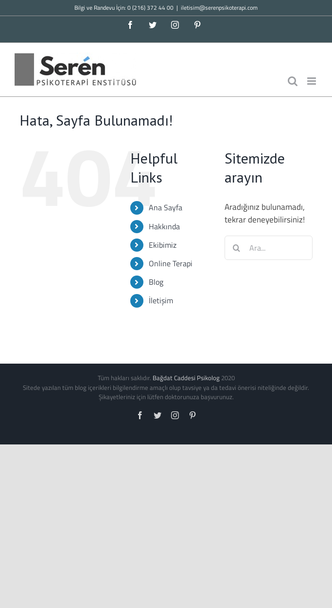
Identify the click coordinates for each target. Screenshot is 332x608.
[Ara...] (269, 248)
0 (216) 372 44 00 (150, 7)
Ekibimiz (162, 245)
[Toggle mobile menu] (312, 81)
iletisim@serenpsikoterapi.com (219, 7)
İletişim (161, 300)
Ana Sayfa (165, 207)
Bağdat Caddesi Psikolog (186, 378)
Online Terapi (170, 263)
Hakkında (164, 226)
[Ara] (237, 248)
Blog (156, 282)
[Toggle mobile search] (292, 81)
